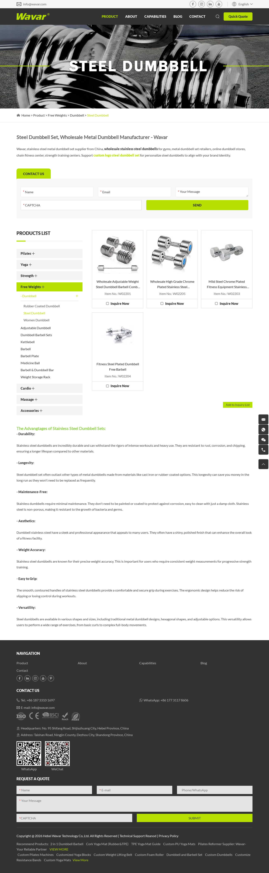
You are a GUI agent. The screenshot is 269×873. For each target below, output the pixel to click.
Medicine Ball (30, 363)
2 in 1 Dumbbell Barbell (67, 844)
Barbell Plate (30, 356)
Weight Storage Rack (35, 377)
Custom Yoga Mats (58, 860)
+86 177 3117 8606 (174, 700)
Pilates (28, 253)
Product (110, 16)
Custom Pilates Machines (36, 855)
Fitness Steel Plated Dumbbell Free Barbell (118, 366)
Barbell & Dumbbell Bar (37, 370)
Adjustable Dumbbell (36, 328)
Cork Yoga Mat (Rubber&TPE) (107, 844)
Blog (177, 16)
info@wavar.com (34, 4)
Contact (197, 16)
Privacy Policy (168, 836)
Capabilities (155, 16)
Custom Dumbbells (219, 855)
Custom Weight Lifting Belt (113, 855)
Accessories (32, 410)
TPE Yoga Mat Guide (146, 844)
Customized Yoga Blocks (74, 855)
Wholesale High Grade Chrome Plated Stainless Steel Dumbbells (172, 284)
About (131, 16)
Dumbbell (77, 115)
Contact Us (28, 690)
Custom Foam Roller (149, 855)
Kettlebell (28, 342)
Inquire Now (120, 303)
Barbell (26, 349)
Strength (29, 276)
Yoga (26, 264)
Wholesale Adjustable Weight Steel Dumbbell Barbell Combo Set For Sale (117, 284)
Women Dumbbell (37, 320)
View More (59, 849)
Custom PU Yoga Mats (179, 844)
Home (25, 115)
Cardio (28, 388)
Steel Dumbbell (98, 115)
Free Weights (57, 115)
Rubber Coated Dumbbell (42, 306)
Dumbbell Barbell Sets (36, 335)
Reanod (150, 836)
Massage (29, 399)
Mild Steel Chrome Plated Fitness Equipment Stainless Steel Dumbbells (227, 284)
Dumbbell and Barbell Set (184, 855)
